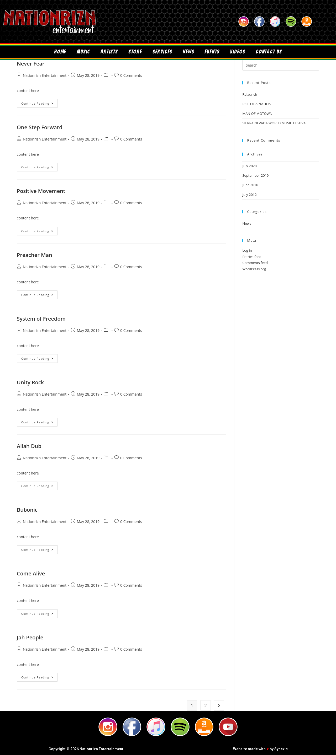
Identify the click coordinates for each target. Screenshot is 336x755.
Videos (237, 52)
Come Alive (31, 573)
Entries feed (251, 256)
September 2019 (255, 175)
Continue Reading (39, 102)
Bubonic (27, 509)
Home (60, 52)
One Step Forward (39, 127)
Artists (109, 52)
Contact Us (269, 52)
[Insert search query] (280, 65)
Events (211, 52)
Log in (247, 250)
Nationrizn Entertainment (44, 75)
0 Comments (131, 75)
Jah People (30, 637)
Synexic (281, 749)
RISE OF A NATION (256, 103)
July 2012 (249, 194)
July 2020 (249, 166)
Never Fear (31, 63)
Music (83, 52)
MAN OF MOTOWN (257, 113)
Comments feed (254, 262)
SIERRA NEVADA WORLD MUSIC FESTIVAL (274, 123)
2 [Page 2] (205, 705)
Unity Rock (30, 382)
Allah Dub (29, 446)
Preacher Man (34, 254)
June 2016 (250, 184)
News (188, 52)
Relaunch (249, 94)
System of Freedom (41, 318)
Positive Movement (41, 191)
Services (162, 52)
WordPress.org (254, 269)
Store (135, 52)
